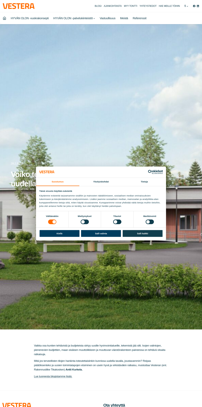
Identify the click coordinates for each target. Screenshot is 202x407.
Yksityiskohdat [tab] (101, 181)
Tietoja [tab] (144, 181)
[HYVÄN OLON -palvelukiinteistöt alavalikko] (94, 18)
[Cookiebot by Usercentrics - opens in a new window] (150, 172)
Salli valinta (101, 233)
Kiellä (59, 233)
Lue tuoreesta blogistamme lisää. (53, 376)
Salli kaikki (142, 233)
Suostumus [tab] (58, 181)
